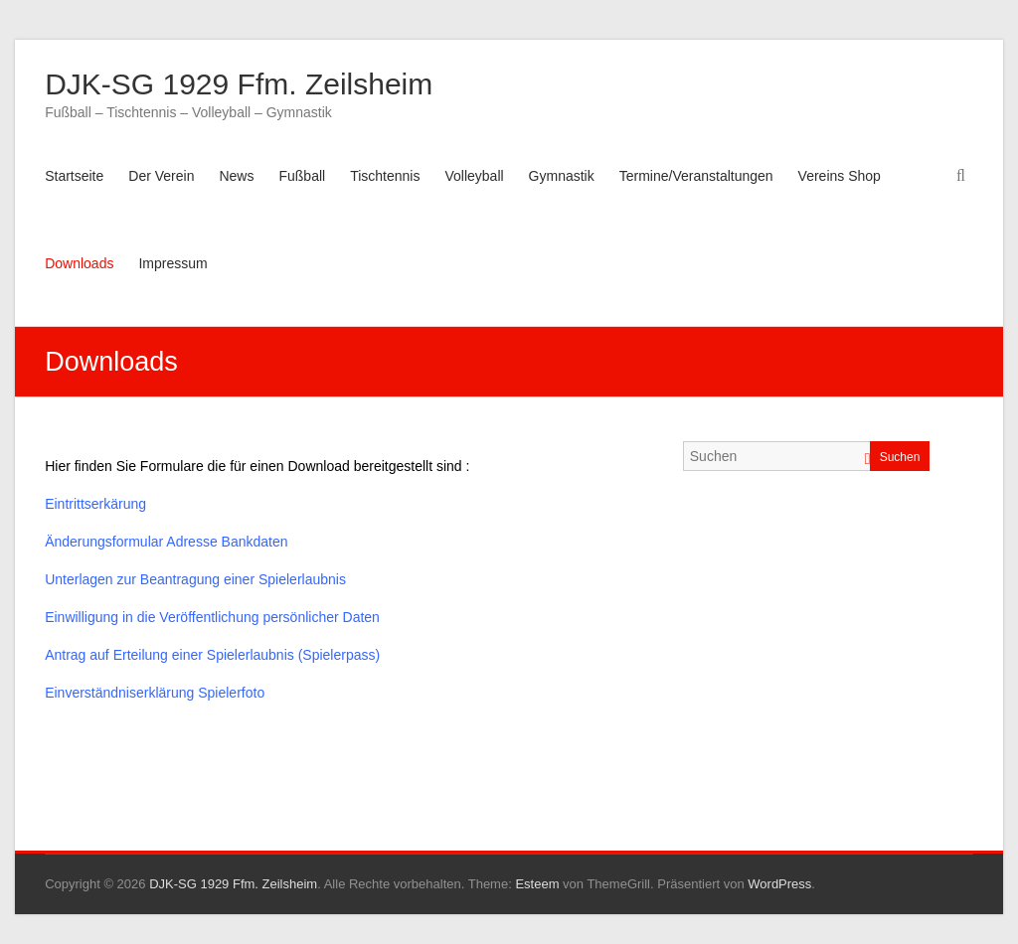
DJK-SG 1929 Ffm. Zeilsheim (238, 84)
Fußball (301, 176)
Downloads (79, 263)
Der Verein (161, 176)
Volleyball (473, 176)
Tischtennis (385, 176)
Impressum (172, 263)
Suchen (900, 457)
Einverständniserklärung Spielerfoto (154, 693)
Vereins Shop (839, 176)
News (236, 176)
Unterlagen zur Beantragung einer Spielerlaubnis (195, 579)
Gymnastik (561, 176)
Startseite (74, 176)
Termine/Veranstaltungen (696, 176)
